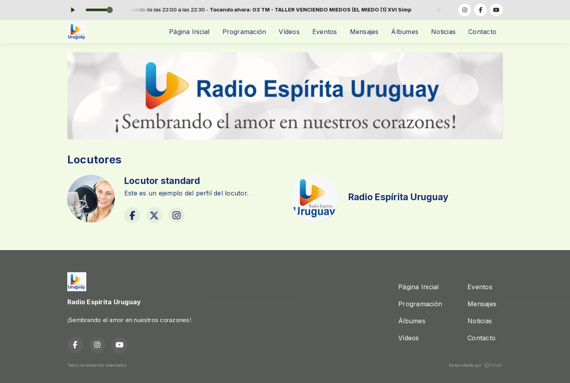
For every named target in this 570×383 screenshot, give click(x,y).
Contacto (482, 32)
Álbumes (404, 32)
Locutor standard (162, 180)
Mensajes (364, 32)
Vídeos (289, 32)
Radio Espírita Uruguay (398, 197)
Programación (244, 32)
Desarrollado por (476, 365)
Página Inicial (189, 32)
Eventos (324, 32)
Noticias (443, 32)
